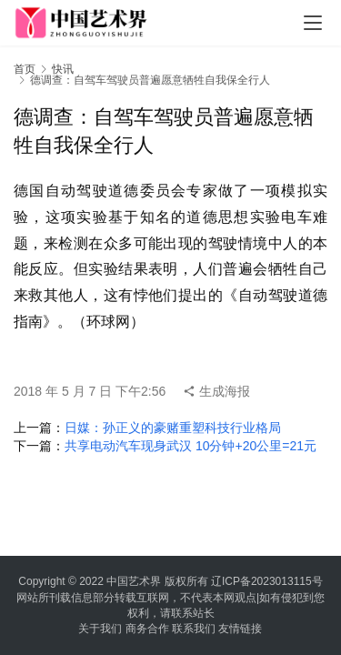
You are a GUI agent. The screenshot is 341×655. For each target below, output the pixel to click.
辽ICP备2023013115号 (267, 581)
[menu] (313, 22)
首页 (24, 69)
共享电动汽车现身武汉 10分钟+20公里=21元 (190, 445)
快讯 (63, 69)
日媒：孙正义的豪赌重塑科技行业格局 (173, 427)
